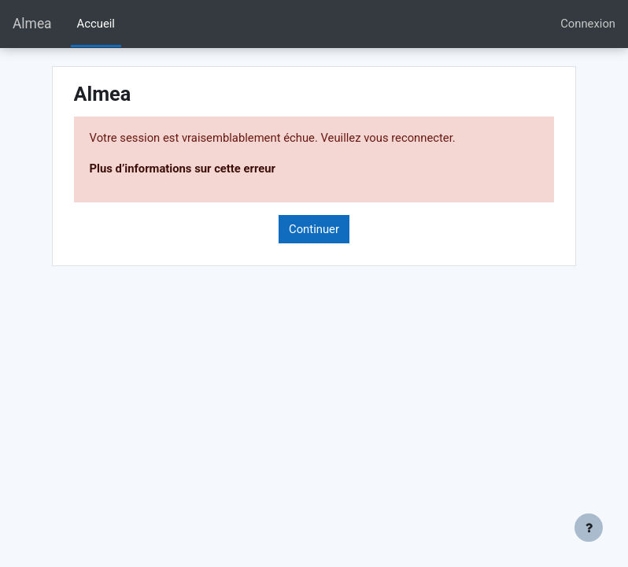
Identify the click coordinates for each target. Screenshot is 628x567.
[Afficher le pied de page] (588, 527)
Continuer (314, 229)
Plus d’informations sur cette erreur (182, 168)
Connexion (587, 24)
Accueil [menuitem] (96, 24)
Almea (32, 24)
